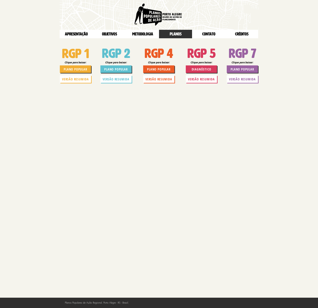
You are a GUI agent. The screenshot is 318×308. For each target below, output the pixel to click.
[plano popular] (75, 69)
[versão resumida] (75, 79)
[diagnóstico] (201, 69)
